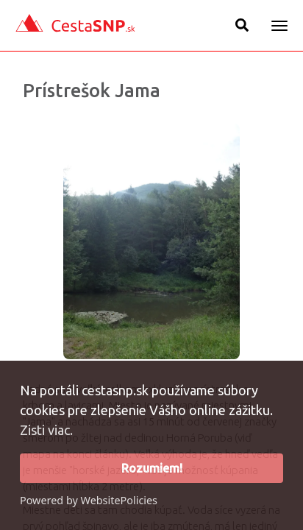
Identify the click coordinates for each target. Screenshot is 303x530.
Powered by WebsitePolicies (88, 500)
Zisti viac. (46, 430)
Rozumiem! (151, 468)
